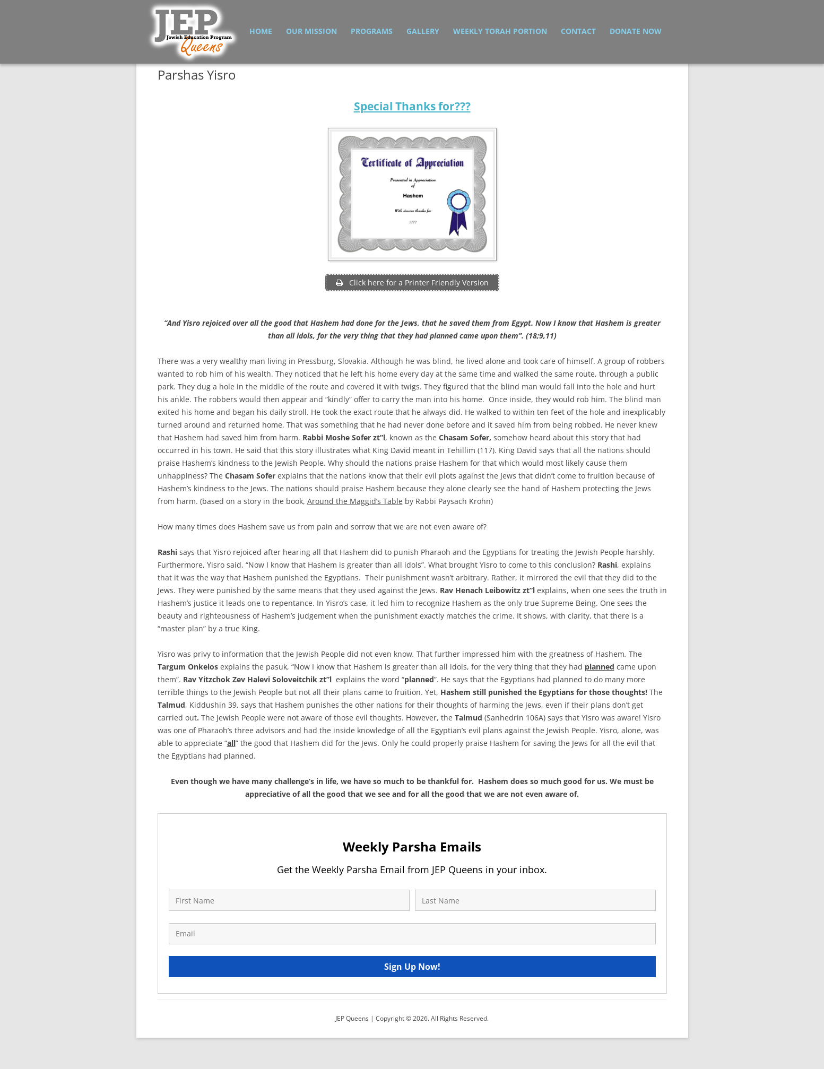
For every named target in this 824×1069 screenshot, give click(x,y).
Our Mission (311, 31)
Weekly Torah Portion (500, 31)
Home (260, 31)
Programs (372, 31)
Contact (578, 31)
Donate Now (636, 31)
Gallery (422, 31)
